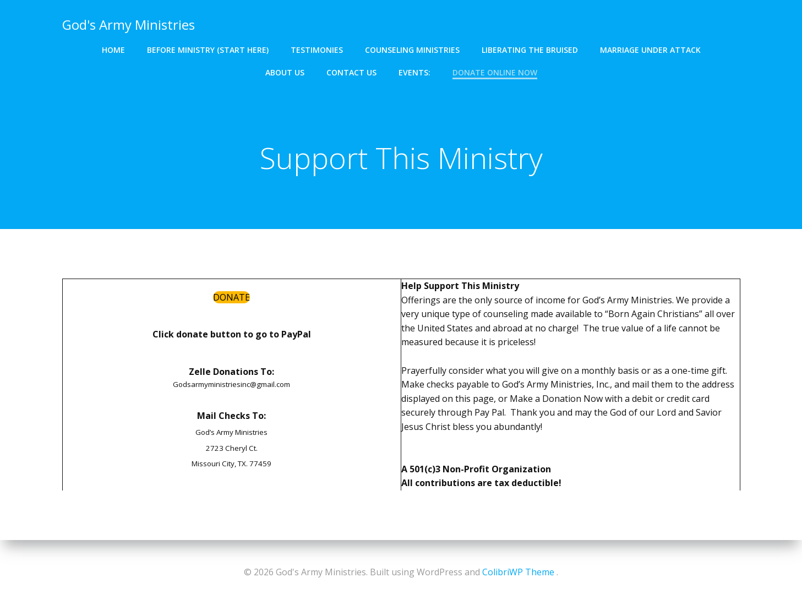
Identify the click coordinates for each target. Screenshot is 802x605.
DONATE (231, 297)
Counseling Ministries (412, 50)
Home (113, 50)
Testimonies (317, 50)
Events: (414, 72)
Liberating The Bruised (530, 50)
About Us (284, 72)
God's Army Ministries (128, 24)
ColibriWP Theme (518, 572)
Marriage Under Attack (650, 50)
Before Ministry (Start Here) (208, 50)
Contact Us (351, 72)
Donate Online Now (494, 72)
